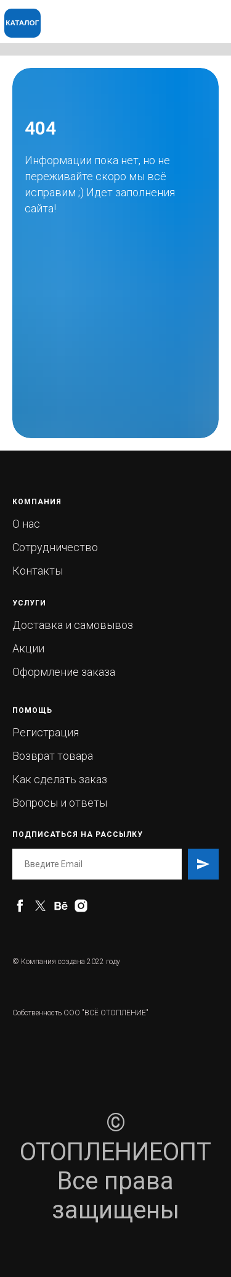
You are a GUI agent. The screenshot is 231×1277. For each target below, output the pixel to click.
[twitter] (40, 905)
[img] (152, 16)
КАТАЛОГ (22, 23)
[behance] (60, 905)
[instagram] (81, 905)
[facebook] (20, 905)
